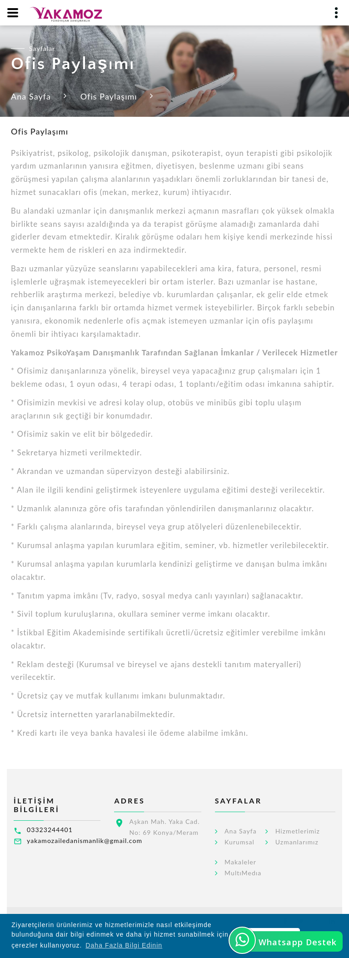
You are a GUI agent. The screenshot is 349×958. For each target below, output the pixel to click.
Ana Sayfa (31, 96)
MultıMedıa (242, 873)
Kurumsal (239, 842)
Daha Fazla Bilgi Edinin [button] (123, 945)
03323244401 (50, 829)
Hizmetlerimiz (297, 831)
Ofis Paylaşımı (108, 96)
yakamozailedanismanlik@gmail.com (84, 840)
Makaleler (240, 862)
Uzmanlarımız (297, 842)
